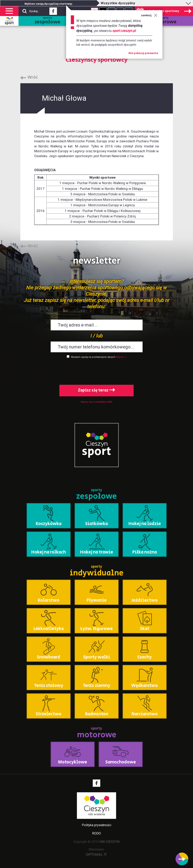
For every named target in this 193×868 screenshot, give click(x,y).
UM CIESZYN (109, 842)
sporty (47, 21)
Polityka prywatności (96, 825)
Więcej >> (121, 357)
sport (9, 23)
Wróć (32, 77)
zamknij (149, 15)
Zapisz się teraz (96, 390)
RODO (96, 833)
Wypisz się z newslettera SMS (96, 402)
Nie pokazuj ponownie (143, 53)
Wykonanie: (96, 851)
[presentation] (97, 371)
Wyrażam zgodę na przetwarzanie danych (93, 357)
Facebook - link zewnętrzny (53, 12)
